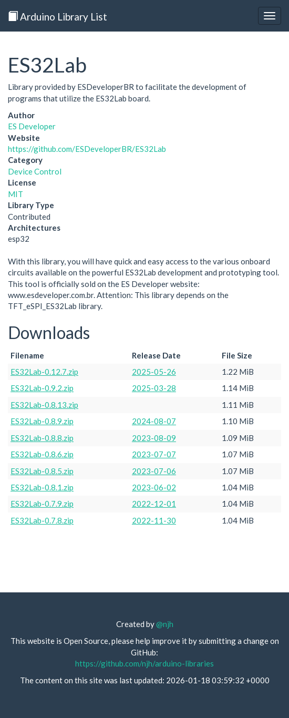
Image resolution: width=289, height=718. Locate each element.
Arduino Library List (57, 17)
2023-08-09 (154, 438)
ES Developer (32, 126)
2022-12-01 (154, 503)
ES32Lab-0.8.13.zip (44, 404)
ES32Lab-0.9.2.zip (42, 388)
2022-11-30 (154, 520)
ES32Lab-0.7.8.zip (42, 520)
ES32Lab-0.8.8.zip (42, 438)
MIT (15, 194)
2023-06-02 (154, 487)
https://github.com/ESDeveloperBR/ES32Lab (87, 148)
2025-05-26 (154, 371)
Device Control (34, 171)
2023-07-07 (154, 454)
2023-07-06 (154, 471)
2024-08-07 (154, 421)
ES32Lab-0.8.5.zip (42, 471)
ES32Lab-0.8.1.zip (42, 487)
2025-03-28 (154, 388)
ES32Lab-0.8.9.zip (42, 421)
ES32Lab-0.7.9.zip (42, 503)
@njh (164, 624)
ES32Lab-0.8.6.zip (42, 454)
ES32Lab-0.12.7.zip (44, 371)
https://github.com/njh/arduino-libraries (144, 663)
